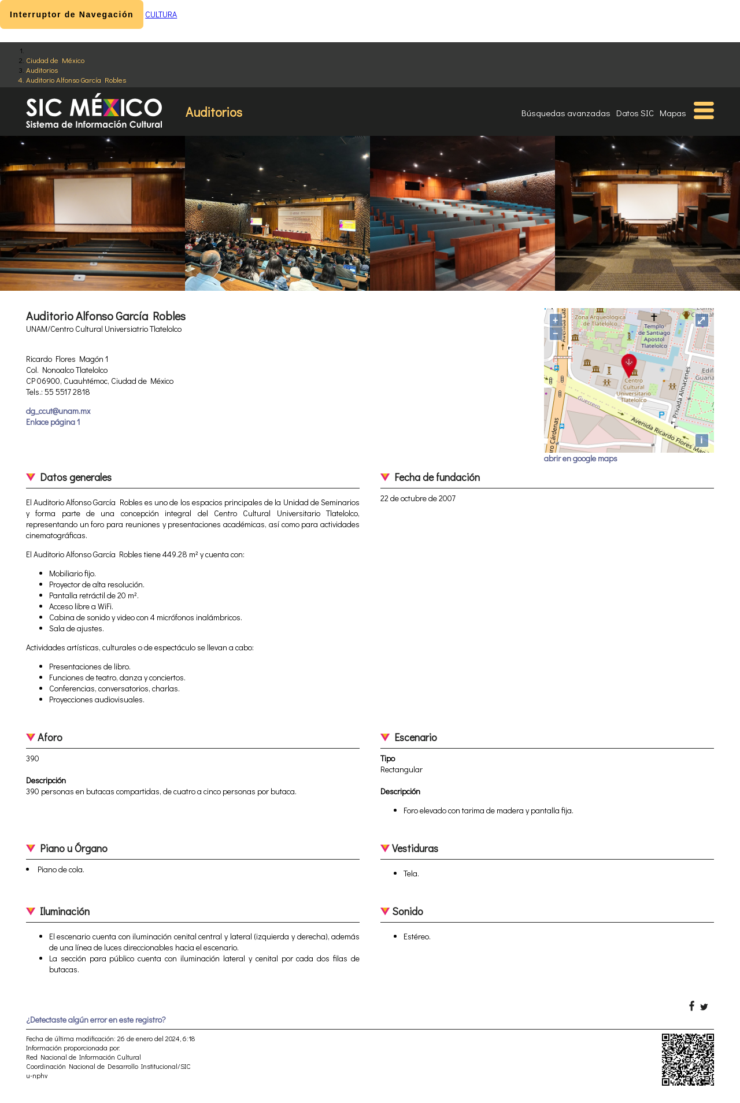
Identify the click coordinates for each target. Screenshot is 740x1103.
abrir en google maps (580, 458)
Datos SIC (635, 113)
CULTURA (161, 14)
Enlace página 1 (53, 421)
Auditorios (42, 70)
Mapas (673, 113)
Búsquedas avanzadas (565, 113)
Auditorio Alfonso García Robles (76, 79)
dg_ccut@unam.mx (58, 410)
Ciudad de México (55, 60)
